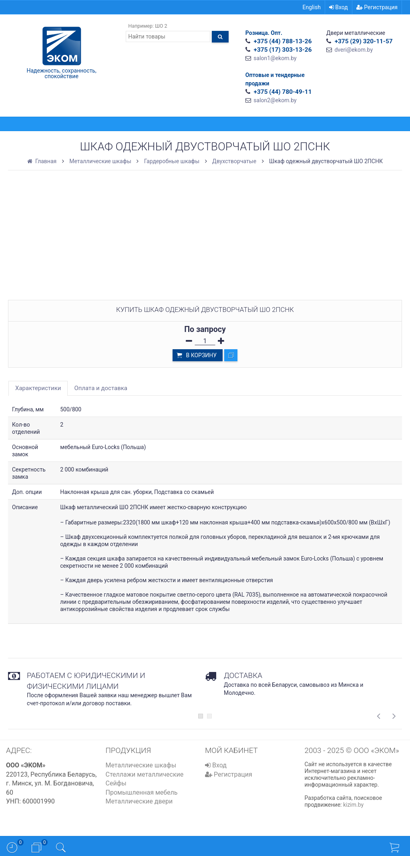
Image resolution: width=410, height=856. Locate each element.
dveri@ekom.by (353, 50)
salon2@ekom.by (274, 100)
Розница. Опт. (263, 33)
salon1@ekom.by (274, 58)
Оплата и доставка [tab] (100, 388)
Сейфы (116, 783)
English (312, 7)
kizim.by (353, 804)
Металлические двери (139, 801)
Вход (338, 7)
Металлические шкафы (141, 765)
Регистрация (377, 7)
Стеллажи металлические (145, 774)
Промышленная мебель (142, 792)
